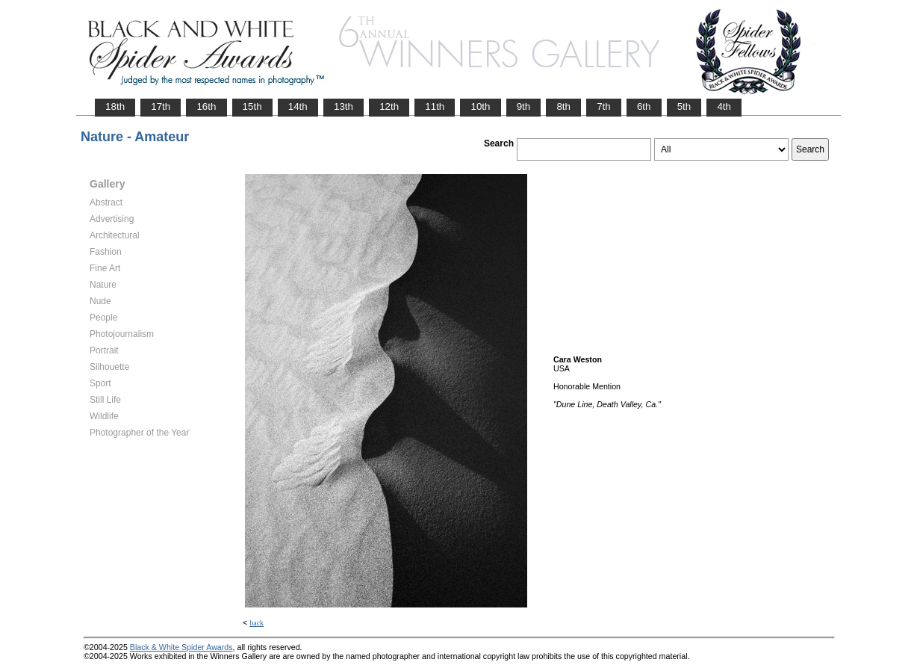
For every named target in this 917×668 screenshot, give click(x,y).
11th (435, 106)
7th (603, 106)
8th (563, 106)
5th (684, 106)
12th (389, 106)
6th (644, 106)
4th (724, 106)
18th (115, 106)
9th (524, 106)
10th (480, 106)
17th (160, 106)
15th (252, 106)
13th (343, 106)
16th (206, 106)
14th (298, 106)
